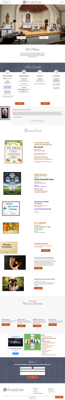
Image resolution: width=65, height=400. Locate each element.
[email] (34, 397)
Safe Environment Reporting (46, 350)
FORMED (43, 340)
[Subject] (32, 370)
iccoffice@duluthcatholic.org (38, 393)
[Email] (39, 368)
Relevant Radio (44, 349)
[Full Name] (26, 368)
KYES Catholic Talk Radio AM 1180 (47, 346)
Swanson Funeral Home (46, 341)
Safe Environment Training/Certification (49, 338)
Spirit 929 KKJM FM (45, 352)
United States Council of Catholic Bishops (49, 355)
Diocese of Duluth (45, 344)
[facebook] (30, 397)
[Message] (32, 373)
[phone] (32, 397)
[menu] (63, 2)
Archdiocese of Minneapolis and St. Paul (48, 343)
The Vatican (44, 353)
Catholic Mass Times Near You (47, 337)
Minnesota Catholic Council (46, 347)
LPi (35, 398)
